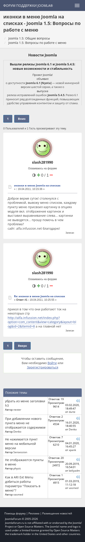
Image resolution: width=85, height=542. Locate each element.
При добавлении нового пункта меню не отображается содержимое (25, 423)
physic (17, 468)
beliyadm (74, 470)
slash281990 (42, 162)
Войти (52, 363)
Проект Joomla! (42, 75)
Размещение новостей (57, 513)
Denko (17, 431)
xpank (72, 450)
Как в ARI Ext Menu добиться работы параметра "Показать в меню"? (22, 483)
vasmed (18, 494)
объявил (42, 79)
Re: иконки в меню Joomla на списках (39, 296)
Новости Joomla (42, 55)
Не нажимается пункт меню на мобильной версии (21, 443)
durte (72, 411)
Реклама (33, 513)
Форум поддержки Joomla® (28, 5)
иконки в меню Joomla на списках (37, 185)
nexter (17, 409)
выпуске (42, 91)
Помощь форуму (15, 513)
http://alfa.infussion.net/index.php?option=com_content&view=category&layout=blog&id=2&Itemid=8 (42, 322)
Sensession (20, 452)
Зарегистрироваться (42, 367)
